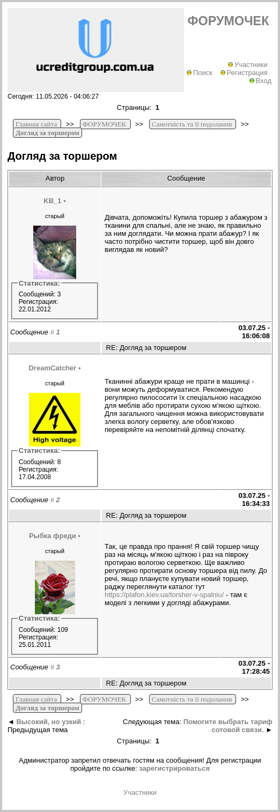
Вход (260, 81)
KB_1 (52, 201)
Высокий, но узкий (48, 722)
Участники (248, 65)
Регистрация (244, 73)
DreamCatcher (52, 368)
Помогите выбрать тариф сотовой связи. (227, 726)
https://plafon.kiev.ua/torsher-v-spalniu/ (164, 595)
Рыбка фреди (52, 536)
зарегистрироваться (174, 768)
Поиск (199, 73)
